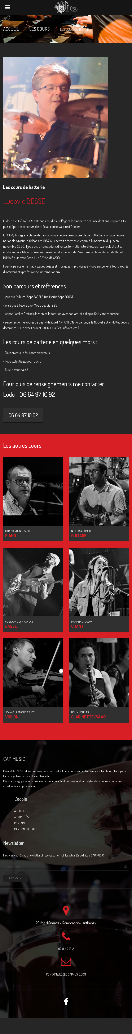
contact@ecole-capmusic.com (66, 974)
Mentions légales (26, 829)
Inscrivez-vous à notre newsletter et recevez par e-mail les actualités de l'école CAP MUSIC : (54, 855)
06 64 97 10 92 (23, 415)
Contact (19, 823)
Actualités (21, 817)
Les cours (39, 29)
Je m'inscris (15, 878)
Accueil (11, 29)
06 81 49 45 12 (66, 948)
